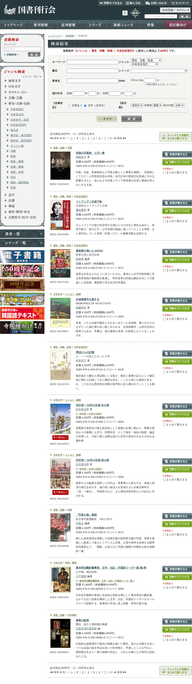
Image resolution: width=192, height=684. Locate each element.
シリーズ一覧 (22, 243)
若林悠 (80, 259)
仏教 (20, 200)
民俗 (13, 156)
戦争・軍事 (17, 161)
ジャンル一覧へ (31, 76)
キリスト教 (17, 145)
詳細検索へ (11, 54)
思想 (13, 187)
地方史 (14, 130)
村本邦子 (81, 360)
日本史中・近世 (20, 119)
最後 (119, 138)
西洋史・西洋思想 (21, 140)
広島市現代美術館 (86, 628)
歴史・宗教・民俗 (20, 103)
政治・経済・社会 (20, 212)
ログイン (175, 10)
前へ (65, 138)
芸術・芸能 (20, 98)
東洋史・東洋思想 (21, 135)
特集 (151, 24)
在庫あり (77, 105)
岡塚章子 (81, 157)
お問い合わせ (156, 3)
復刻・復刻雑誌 (20, 182)
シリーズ (96, 24)
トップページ (13, 24)
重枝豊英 (81, 209)
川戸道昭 (81, 576)
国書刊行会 (29, 10)
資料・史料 (17, 172)
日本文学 (20, 86)
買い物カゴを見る (111, 3)
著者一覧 (22, 233)
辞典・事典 (17, 166)
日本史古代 (17, 114)
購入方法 (133, 3)
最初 (56, 138)
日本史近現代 (18, 124)
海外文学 (20, 81)
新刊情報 (41, 24)
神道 (20, 206)
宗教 (13, 150)
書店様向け (178, 24)
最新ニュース (123, 24)
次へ (111, 138)
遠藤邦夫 (81, 307)
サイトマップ (180, 3)
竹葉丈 (80, 523)
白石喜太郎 (82, 409)
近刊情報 (68, 24)
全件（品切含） (97, 105)
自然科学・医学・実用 (20, 217)
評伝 (13, 177)
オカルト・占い (20, 92)
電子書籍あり (60, 437)
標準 (135, 13)
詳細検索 (69, 35)
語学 (20, 195)
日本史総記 (17, 109)
